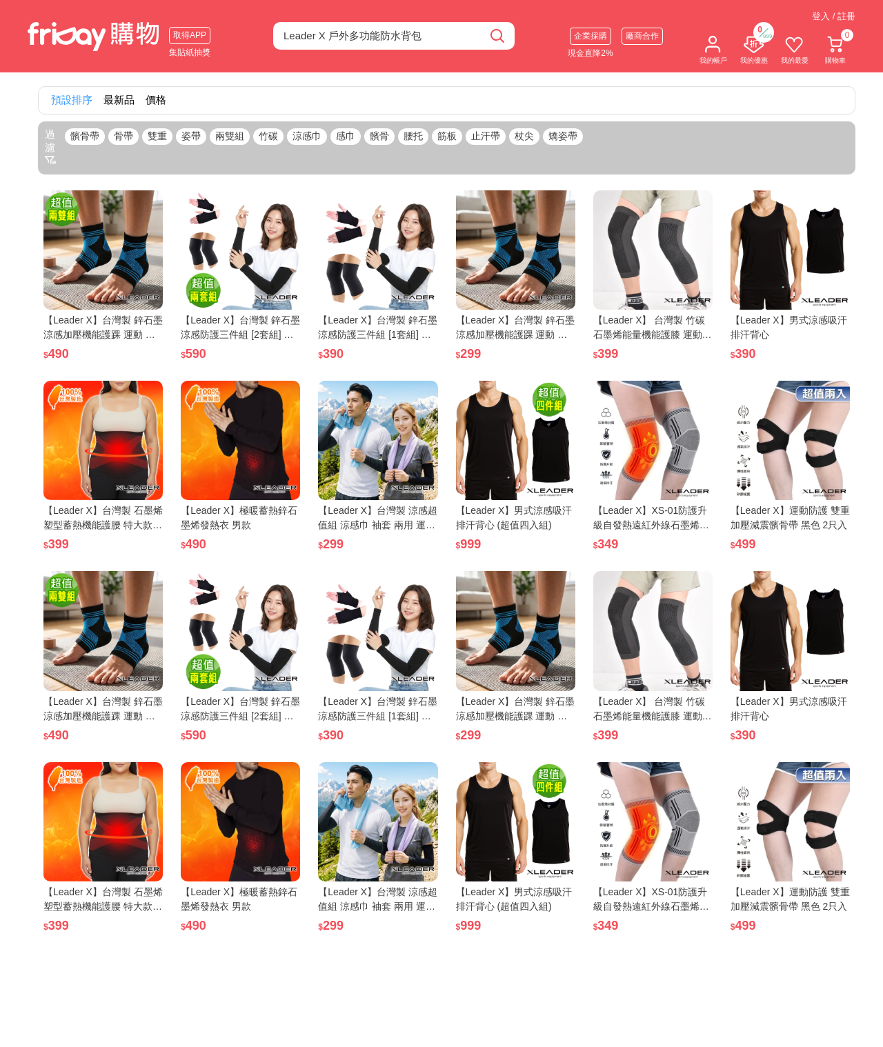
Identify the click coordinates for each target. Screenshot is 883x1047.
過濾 (50, 147)
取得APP (189, 35)
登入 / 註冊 (833, 16)
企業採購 (590, 36)
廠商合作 (642, 36)
